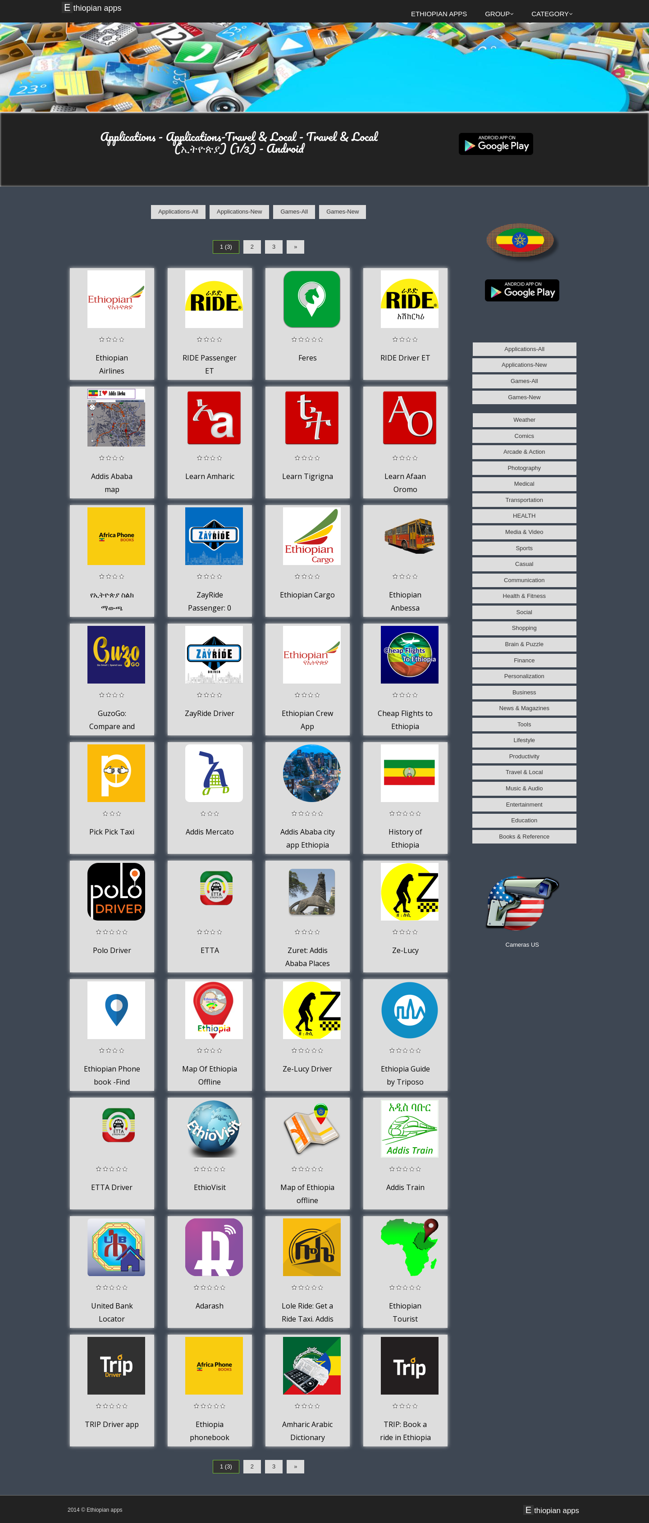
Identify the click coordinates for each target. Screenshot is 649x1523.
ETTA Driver (112, 1187)
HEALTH (524, 515)
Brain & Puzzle (524, 644)
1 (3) (226, 246)
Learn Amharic (209, 476)
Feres (307, 358)
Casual (524, 564)
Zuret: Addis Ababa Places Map (307, 963)
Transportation (524, 500)
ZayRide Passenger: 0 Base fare (209, 608)
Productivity (524, 756)
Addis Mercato (210, 832)
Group (499, 14)
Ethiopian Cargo (307, 595)
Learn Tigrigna (307, 476)
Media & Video (524, 532)
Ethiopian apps (93, 7)
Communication (524, 580)
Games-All (294, 211)
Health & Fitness (524, 596)
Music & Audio (524, 788)
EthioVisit (210, 1187)
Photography (524, 468)
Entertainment (524, 804)
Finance (524, 660)
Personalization (524, 676)
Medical (524, 483)
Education (524, 820)
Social (524, 612)
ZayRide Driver (209, 713)
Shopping (524, 628)
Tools (524, 724)
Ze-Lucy (405, 950)
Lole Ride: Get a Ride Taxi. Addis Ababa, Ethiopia (307, 1319)
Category (552, 14)
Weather (524, 419)
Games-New (342, 211)
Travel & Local (524, 772)
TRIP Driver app (112, 1424)
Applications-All (178, 211)
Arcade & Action (524, 451)
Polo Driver (112, 950)
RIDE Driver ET (405, 358)
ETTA (210, 950)
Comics (524, 436)
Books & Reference (524, 836)
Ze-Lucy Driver (307, 1069)
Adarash (210, 1306)
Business (524, 692)
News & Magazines (524, 708)
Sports (524, 548)
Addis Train (405, 1187)
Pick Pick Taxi (111, 832)
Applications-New (239, 211)
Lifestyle (524, 740)
